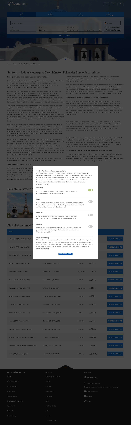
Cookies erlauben (65, 254)
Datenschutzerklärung (42, 184)
